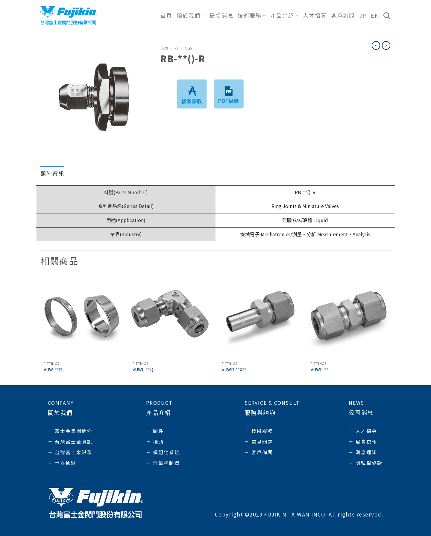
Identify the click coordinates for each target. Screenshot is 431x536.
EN (375, 15)
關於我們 (191, 15)
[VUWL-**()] (171, 316)
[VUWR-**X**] (260, 316)
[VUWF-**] (349, 316)
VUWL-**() (143, 370)
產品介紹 (284, 15)
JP (363, 15)
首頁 (166, 15)
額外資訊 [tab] (52, 173)
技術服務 (252, 15)
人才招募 (315, 15)
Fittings (183, 48)
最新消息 (221, 15)
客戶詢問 (343, 15)
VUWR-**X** (234, 370)
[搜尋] (387, 15)
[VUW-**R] (82, 316)
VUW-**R (53, 370)
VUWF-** (319, 370)
